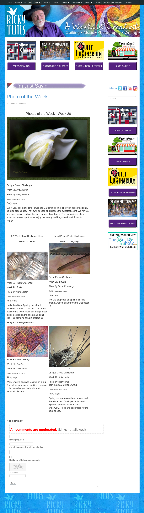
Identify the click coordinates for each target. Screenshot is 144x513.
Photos (56, 2)
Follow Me (113, 88)
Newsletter (77, 2)
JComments (100, 487)
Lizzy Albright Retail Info (113, 2)
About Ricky (34, 2)
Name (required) (16, 440)
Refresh (14, 473)
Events (46, 2)
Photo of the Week (27, 97)
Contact (88, 2)
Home (10, 2)
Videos (65, 2)
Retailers (98, 2)
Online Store (20, 2)
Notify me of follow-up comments (24, 460)
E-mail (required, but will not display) (26, 447)
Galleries (128, 2)
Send (13, 483)
